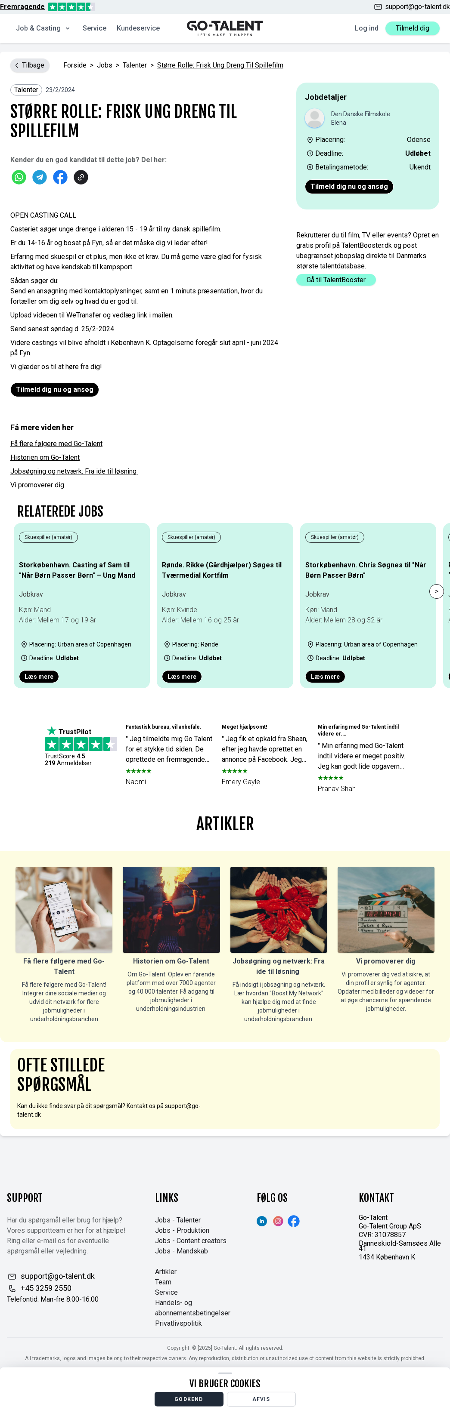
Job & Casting (43, 28)
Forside (75, 65)
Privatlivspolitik (178, 1323)
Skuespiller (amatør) (48, 537)
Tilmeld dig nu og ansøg (349, 186)
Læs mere (39, 676)
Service (94, 28)
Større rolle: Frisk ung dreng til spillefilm (220, 65)
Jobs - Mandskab (181, 1251)
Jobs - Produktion (182, 1230)
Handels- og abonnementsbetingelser (192, 1308)
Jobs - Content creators (191, 1241)
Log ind (367, 28)
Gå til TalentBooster (336, 280)
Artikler (166, 1272)
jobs (104, 65)
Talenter (135, 65)
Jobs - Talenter (178, 1220)
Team (163, 1282)
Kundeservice (138, 28)
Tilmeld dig (412, 28)
